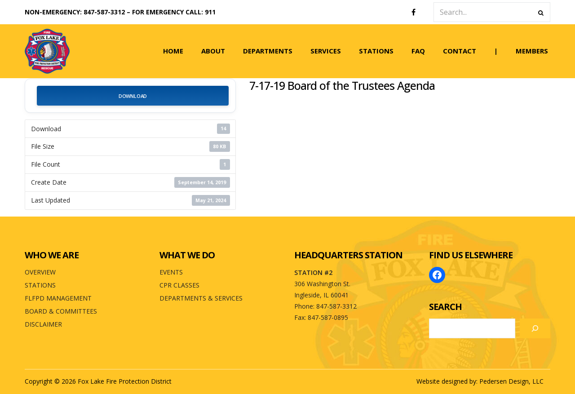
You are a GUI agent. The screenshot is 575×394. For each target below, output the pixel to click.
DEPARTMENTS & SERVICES (201, 298)
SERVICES (325, 50)
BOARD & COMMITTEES (61, 311)
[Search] (535, 328)
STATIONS (376, 50)
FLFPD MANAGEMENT (58, 298)
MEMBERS (532, 50)
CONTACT (459, 50)
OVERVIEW (40, 272)
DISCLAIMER (43, 324)
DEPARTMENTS (267, 50)
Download (133, 96)
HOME (173, 50)
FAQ (418, 50)
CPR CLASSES (179, 285)
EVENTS (171, 272)
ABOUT (213, 50)
